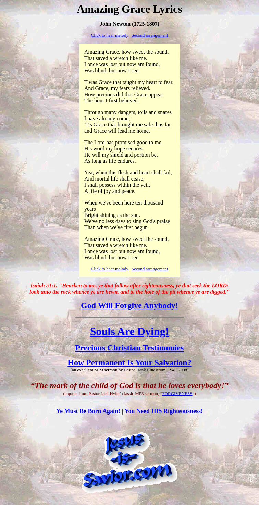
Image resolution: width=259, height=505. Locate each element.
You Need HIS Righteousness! (164, 411)
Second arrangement (150, 35)
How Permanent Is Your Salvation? (129, 362)
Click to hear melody (109, 35)
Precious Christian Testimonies (129, 347)
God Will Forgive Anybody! (129, 305)
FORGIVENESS (177, 393)
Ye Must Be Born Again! (88, 411)
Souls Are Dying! (129, 331)
